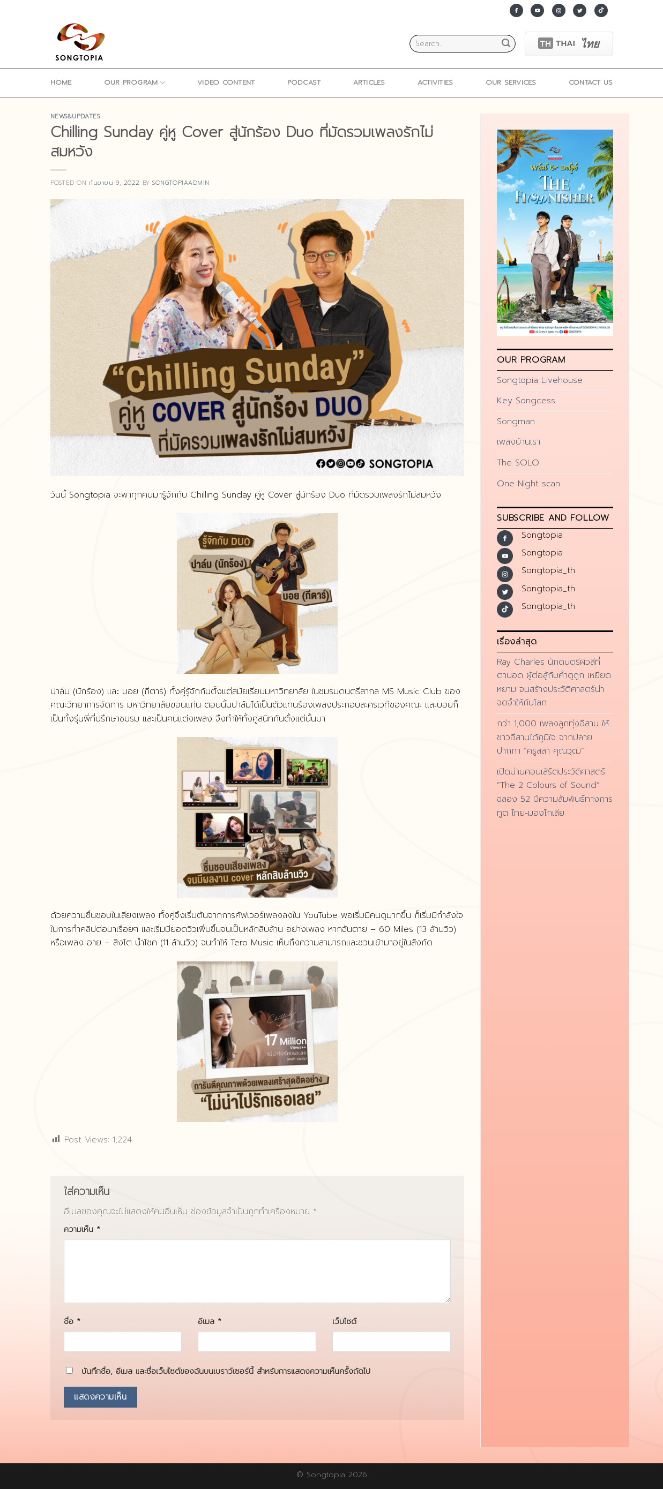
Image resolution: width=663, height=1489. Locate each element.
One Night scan (528, 483)
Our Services (511, 82)
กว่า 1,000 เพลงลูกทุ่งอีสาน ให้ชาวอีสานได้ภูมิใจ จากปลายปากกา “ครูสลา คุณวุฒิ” (553, 737)
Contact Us (591, 82)
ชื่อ (72, 1321)
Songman (516, 421)
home (61, 82)
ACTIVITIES (435, 82)
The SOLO (518, 462)
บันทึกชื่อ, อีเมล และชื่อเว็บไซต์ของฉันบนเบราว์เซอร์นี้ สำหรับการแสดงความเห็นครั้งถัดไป (225, 1371)
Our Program (134, 82)
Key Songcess (526, 400)
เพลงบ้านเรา (518, 441)
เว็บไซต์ (344, 1321)
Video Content (226, 82)
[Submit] (506, 44)
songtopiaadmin (181, 182)
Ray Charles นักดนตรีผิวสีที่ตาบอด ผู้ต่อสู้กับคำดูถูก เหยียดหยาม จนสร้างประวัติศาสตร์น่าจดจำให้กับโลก (554, 683)
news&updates (75, 116)
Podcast (304, 82)
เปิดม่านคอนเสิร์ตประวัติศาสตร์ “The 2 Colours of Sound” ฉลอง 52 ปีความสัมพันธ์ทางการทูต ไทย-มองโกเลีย (555, 792)
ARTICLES (369, 82)
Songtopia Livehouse (540, 380)
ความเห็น (82, 1229)
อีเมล (209, 1321)
